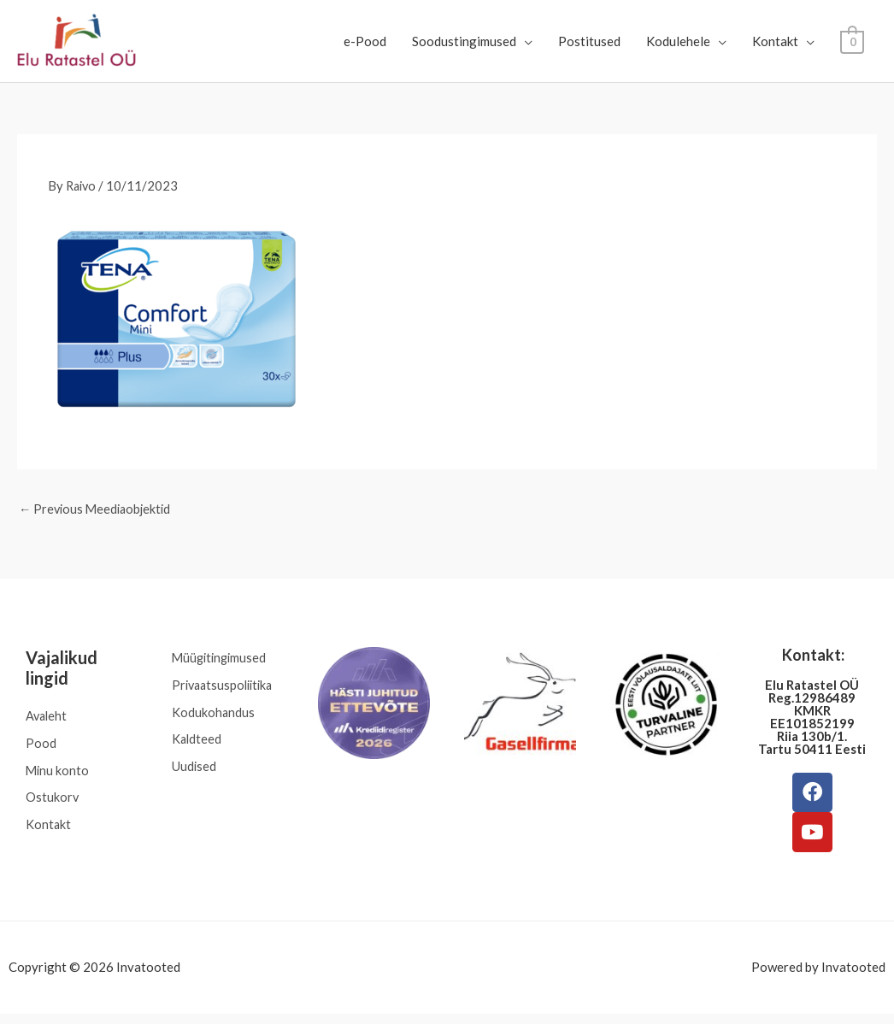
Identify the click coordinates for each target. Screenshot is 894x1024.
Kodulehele (679, 41)
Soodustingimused (465, 41)
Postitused (590, 41)
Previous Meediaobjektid (98, 509)
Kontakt (776, 41)
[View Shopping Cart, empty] (852, 41)
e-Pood (365, 41)
